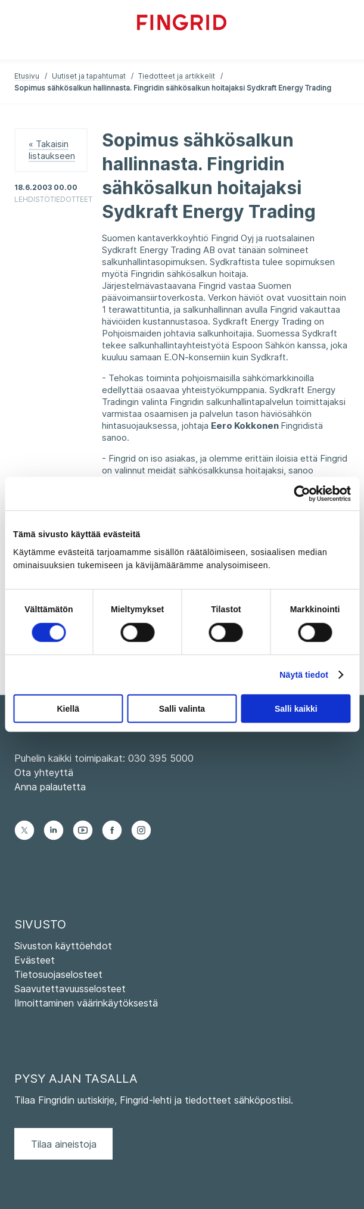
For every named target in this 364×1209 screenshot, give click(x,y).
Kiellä (68, 708)
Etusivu (26, 75)
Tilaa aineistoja (64, 1144)
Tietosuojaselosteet (58, 974)
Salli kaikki (296, 708)
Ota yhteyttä (43, 772)
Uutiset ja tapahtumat (89, 75)
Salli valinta (182, 708)
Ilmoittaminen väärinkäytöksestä (86, 1003)
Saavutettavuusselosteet (70, 989)
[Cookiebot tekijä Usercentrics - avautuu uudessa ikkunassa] (299, 493)
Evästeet (34, 960)
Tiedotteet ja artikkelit (176, 75)
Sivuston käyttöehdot (63, 946)
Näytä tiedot (303, 675)
